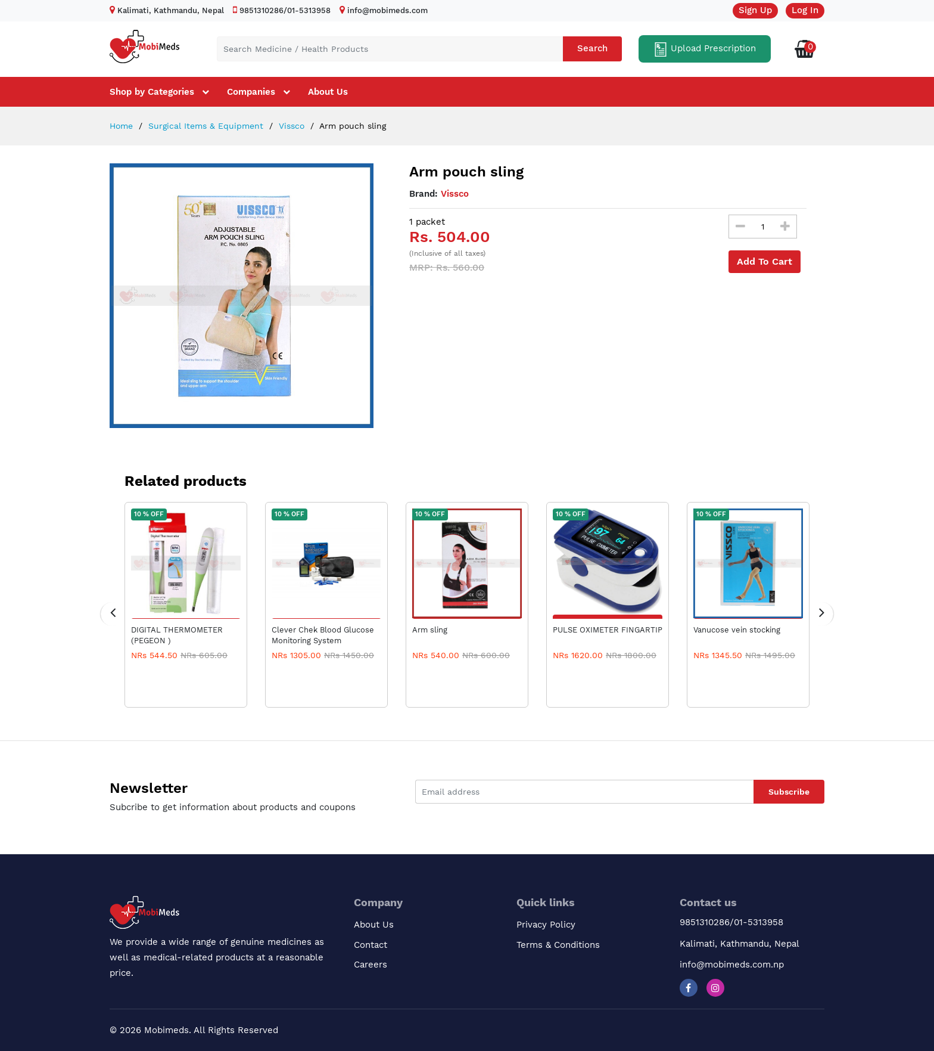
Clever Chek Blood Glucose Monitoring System (323, 635)
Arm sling (429, 629)
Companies (251, 91)
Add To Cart (764, 261)
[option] (242, 295)
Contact (370, 945)
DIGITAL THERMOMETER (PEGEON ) (177, 635)
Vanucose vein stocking (736, 629)
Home (121, 126)
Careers (370, 964)
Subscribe (789, 791)
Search (592, 48)
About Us (328, 91)
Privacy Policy (545, 924)
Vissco (290, 126)
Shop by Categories (152, 91)
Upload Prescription (704, 49)
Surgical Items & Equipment (204, 126)
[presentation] (112, 614)
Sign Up (755, 10)
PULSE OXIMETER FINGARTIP (607, 629)
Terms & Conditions (558, 945)
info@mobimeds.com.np (732, 964)
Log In (805, 10)
